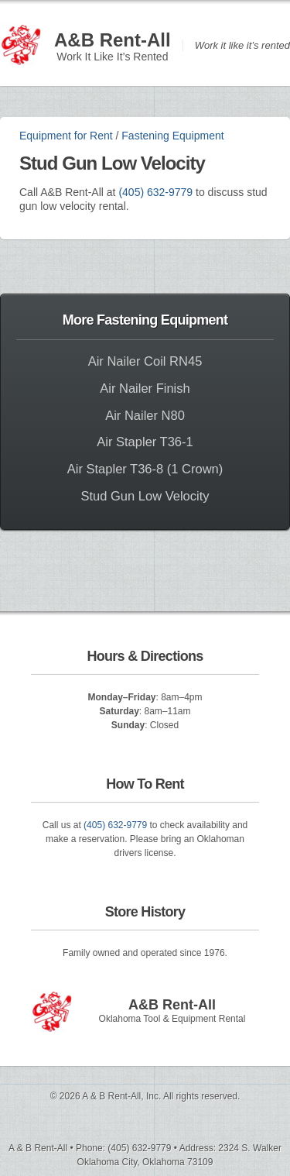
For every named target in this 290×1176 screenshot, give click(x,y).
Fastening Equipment (172, 135)
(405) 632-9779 (155, 192)
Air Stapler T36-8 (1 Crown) (145, 469)
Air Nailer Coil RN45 (145, 361)
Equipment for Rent (66, 135)
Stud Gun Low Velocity (144, 496)
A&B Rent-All (112, 39)
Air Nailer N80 (145, 415)
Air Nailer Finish (144, 388)
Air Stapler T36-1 (145, 442)
